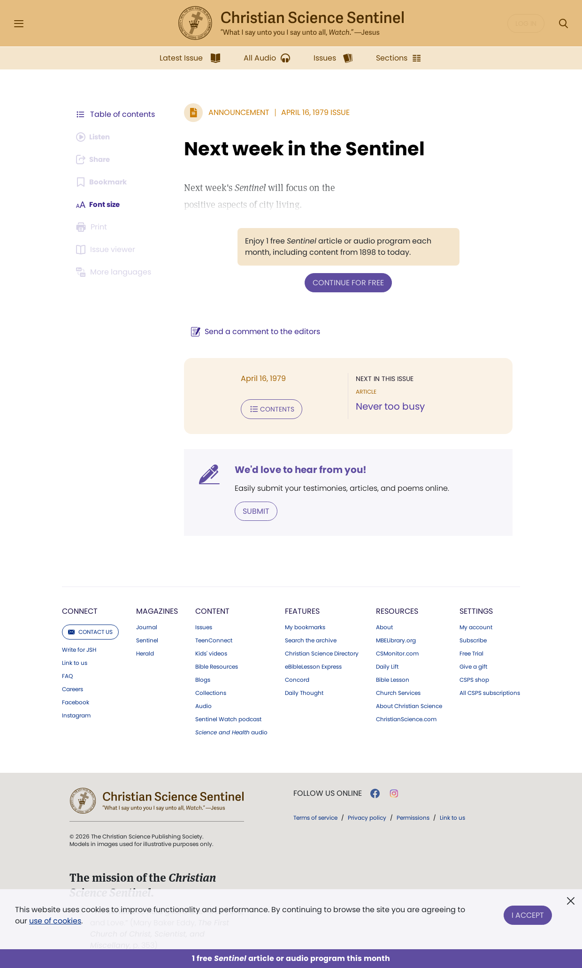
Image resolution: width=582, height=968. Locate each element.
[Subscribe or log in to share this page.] (95, 159)
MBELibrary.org (396, 638)
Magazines (157, 609)
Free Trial (471, 652)
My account (475, 625)
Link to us (74, 661)
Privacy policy (367, 816)
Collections (210, 691)
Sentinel (147, 638)
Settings (476, 609)
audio (231, 730)
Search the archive (311, 638)
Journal (146, 625)
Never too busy (387, 406)
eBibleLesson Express (313, 665)
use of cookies (55, 920)
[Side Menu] (19, 23)
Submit (251, 509)
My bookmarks (305, 625)
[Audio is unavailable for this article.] (95, 137)
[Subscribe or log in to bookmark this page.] (103, 182)
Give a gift (473, 665)
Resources (397, 609)
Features (302, 609)
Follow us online (327, 791)
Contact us (90, 630)
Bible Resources (216, 665)
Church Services (398, 691)
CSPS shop (474, 678)
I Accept (528, 913)
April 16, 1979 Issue (310, 112)
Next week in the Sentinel (299, 148)
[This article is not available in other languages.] (115, 272)
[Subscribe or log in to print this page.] (92, 227)
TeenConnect (213, 638)
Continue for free (346, 282)
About (384, 625)
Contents (267, 408)
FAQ (67, 674)
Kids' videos (211, 652)
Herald (145, 652)
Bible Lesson (392, 678)
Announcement (234, 112)
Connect (80, 609)
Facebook (75, 700)
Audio (203, 704)
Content (212, 609)
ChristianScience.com (406, 717)
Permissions (413, 816)
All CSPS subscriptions (489, 691)
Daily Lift (387, 665)
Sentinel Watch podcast (228, 717)
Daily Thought (304, 691)
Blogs (202, 678)
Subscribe (473, 638)
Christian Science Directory (322, 652)
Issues (203, 625)
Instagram (76, 713)
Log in (525, 23)
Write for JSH (79, 648)
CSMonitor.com (397, 652)
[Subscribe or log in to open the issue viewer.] (107, 249)
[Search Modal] (563, 23)
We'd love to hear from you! (296, 468)
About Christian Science (409, 704)
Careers (72, 687)
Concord (297, 678)
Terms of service (315, 816)
